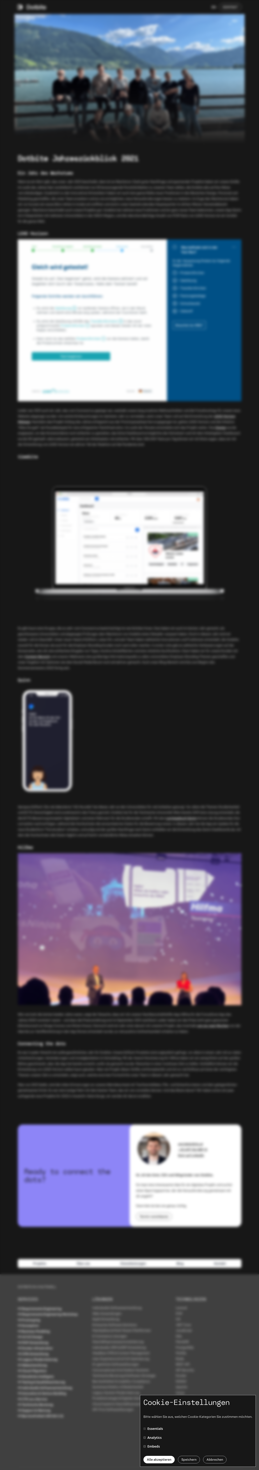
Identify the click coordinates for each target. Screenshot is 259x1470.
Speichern (188, 1459)
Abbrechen (215, 1459)
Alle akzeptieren (159, 1459)
